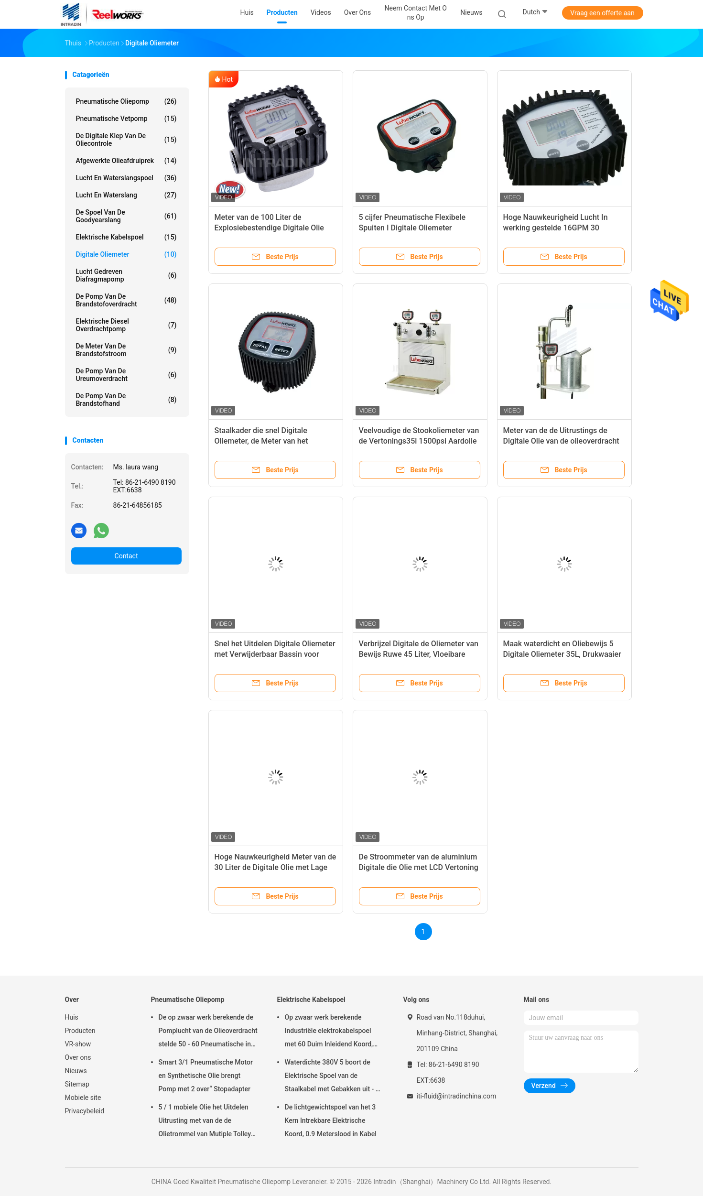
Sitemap (77, 1084)
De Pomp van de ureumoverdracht (126, 374)
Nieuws (76, 1071)
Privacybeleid (85, 1111)
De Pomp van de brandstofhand (126, 399)
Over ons (78, 1057)
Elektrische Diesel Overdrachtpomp (126, 325)
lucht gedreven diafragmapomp (126, 275)
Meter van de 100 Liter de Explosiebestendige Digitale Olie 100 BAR (269, 228)
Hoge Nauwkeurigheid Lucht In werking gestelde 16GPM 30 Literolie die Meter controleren (555, 228)
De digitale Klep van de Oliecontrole (126, 139)
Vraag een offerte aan (602, 13)
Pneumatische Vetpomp (126, 118)
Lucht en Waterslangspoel (126, 178)
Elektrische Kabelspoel (126, 237)
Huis (71, 1017)
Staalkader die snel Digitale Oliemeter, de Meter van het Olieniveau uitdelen (261, 441)
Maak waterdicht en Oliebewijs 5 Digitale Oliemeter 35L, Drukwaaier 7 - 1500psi (562, 654)
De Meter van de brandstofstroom (126, 350)
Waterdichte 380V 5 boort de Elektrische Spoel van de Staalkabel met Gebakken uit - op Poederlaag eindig (334, 1077)
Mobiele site (83, 1097)
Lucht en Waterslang (126, 195)
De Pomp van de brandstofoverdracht (126, 300)
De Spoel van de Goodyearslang (126, 216)
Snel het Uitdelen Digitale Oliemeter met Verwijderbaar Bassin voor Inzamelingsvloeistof (275, 654)
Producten (80, 1030)
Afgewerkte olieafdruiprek (126, 160)
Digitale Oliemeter (126, 254)
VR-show (78, 1044)
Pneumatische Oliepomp (126, 101)
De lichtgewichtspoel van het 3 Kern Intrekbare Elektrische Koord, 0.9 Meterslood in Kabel (331, 1120)
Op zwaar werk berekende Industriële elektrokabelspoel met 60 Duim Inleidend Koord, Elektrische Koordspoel (329, 1032)
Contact (126, 556)
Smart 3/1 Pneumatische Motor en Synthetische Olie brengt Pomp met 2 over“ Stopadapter (206, 1075)
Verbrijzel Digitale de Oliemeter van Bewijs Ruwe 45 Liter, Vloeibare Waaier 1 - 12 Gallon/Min (418, 654)
